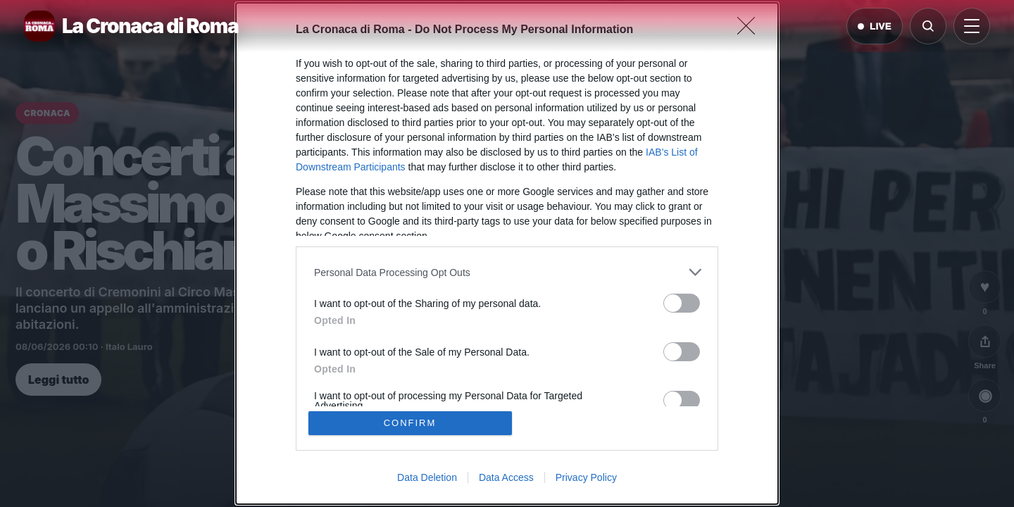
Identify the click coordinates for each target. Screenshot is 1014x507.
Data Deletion (427, 477)
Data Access (506, 477)
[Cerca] (928, 26)
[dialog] (507, 253)
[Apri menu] (971, 26)
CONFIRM (410, 423)
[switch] (681, 303)
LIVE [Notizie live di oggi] (874, 26)
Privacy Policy (586, 477)
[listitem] (507, 272)
